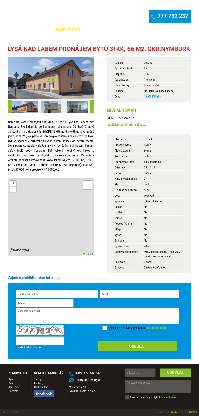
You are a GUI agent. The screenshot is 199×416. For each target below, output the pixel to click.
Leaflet (88, 254)
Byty (11, 379)
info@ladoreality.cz (88, 380)
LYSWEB (193, 412)
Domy (12, 383)
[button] (13, 184)
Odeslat (175, 372)
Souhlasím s (115, 328)
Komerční (14, 387)
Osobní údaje (41, 387)
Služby (37, 379)
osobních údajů (156, 328)
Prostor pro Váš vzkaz (158, 386)
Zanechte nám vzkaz (97, 316)
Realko (174, 412)
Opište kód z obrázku (29, 347)
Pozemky (13, 390)
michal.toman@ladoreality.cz (126, 124)
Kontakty (39, 383)
